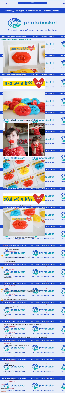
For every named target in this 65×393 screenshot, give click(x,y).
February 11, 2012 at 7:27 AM (10, 340)
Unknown (5, 297)
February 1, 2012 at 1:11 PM (10, 278)
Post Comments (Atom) (9, 388)
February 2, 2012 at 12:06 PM (10, 294)
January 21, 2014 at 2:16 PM (10, 374)
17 (46, 378)
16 (46, 370)
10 (46, 322)
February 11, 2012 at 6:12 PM (10, 349)
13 (46, 343)
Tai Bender (5, 247)
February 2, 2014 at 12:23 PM (10, 381)
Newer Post (3, 386)
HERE (31, 205)
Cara (4, 369)
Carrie (5, 329)
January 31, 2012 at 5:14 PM (10, 251)
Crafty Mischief (6, 322)
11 (46, 329)
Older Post (45, 386)
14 (46, 353)
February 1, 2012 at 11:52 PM (10, 285)
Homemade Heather (7, 254)
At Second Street (32, 2)
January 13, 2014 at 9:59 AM (10, 360)
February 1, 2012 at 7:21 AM (10, 269)
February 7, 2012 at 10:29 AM (10, 332)
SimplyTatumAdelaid (7, 335)
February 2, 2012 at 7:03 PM (10, 301)
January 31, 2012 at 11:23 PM (10, 263)
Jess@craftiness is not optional (9, 281)
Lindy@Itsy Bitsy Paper (8, 312)
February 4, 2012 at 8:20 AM (10, 319)
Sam (4, 304)
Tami (4, 266)
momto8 (5, 288)
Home (24, 386)
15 (46, 363)
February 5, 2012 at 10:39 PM (10, 326)
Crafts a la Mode (6, 272)
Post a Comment (3, 384)
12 (46, 335)
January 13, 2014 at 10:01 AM (10, 366)
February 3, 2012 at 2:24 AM (10, 309)
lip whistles (25, 120)
